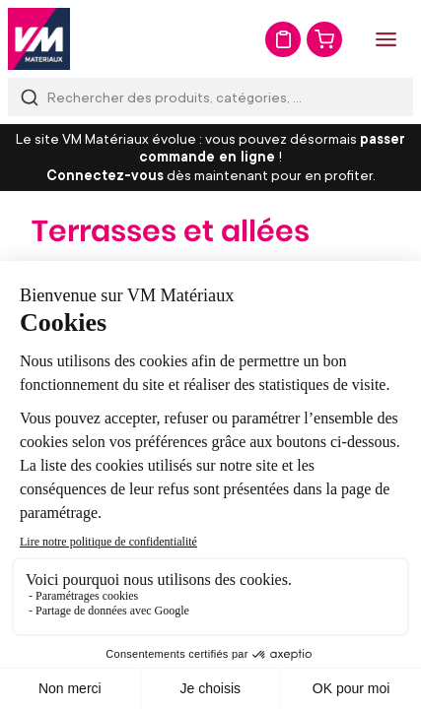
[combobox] (210, 97)
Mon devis (283, 39)
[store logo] (39, 39)
